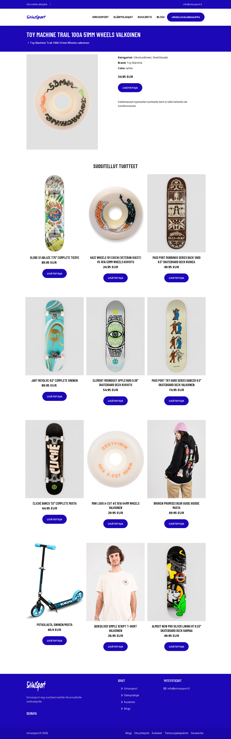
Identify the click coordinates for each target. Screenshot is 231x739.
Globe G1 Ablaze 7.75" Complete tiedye (54, 257)
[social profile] (50, 4)
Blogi (161, 17)
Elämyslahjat (123, 17)
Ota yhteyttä (141, 733)
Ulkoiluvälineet (142, 57)
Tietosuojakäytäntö (176, 733)
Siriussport (100, 17)
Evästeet (157, 733)
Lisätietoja (130, 87)
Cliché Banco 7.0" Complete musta (55, 503)
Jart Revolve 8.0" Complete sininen (54, 380)
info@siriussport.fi (192, 4)
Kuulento (145, 17)
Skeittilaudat (160, 57)
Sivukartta (197, 733)
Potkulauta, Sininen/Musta (54, 625)
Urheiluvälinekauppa (186, 17)
